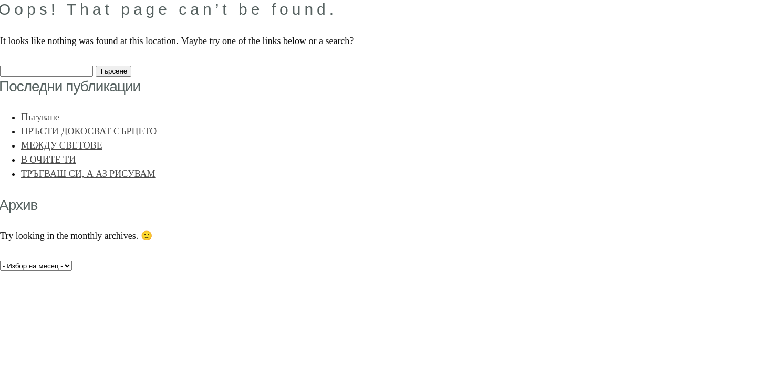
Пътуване (40, 117)
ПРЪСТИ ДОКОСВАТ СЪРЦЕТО (89, 131)
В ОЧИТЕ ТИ (48, 159)
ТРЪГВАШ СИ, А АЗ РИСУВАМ (88, 174)
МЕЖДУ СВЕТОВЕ (61, 145)
